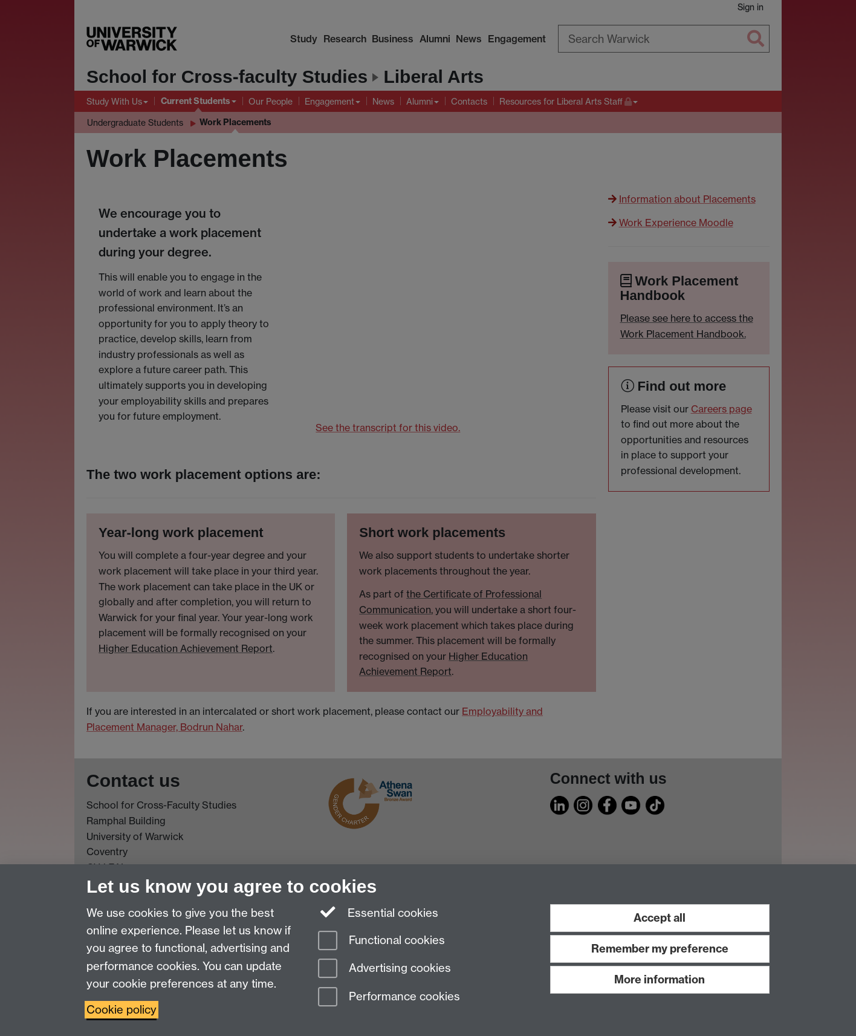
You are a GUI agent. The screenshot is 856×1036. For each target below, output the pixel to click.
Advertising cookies (384, 969)
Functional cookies (381, 941)
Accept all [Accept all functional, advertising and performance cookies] (660, 918)
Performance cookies (389, 997)
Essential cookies (378, 912)
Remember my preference (659, 949)
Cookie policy (121, 1010)
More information (659, 979)
